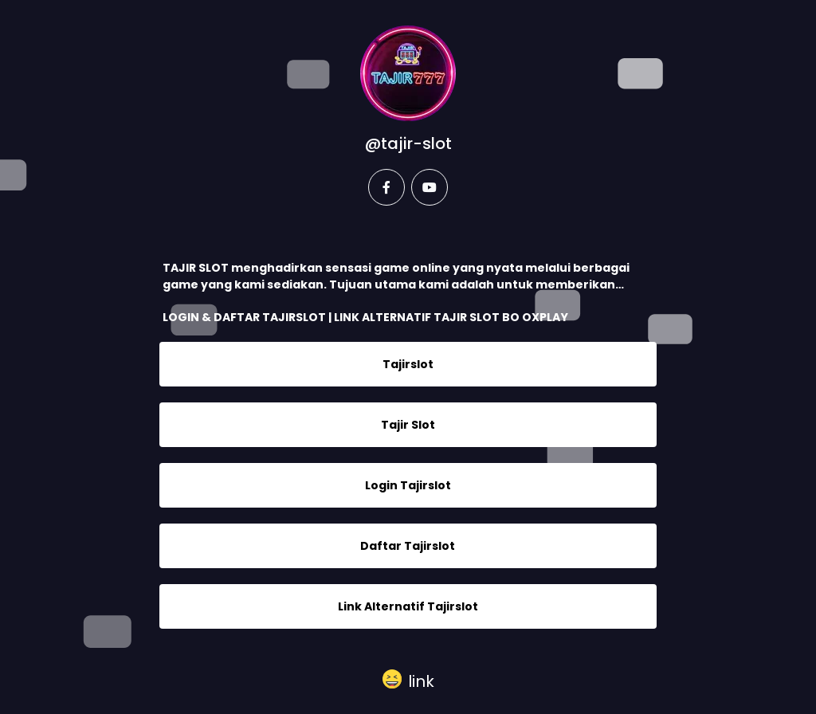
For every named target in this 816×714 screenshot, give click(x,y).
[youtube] (429, 187)
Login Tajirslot (408, 485)
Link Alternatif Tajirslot (408, 606)
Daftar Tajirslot (407, 546)
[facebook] (386, 187)
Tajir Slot (408, 425)
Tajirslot (408, 364)
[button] (408, 679)
